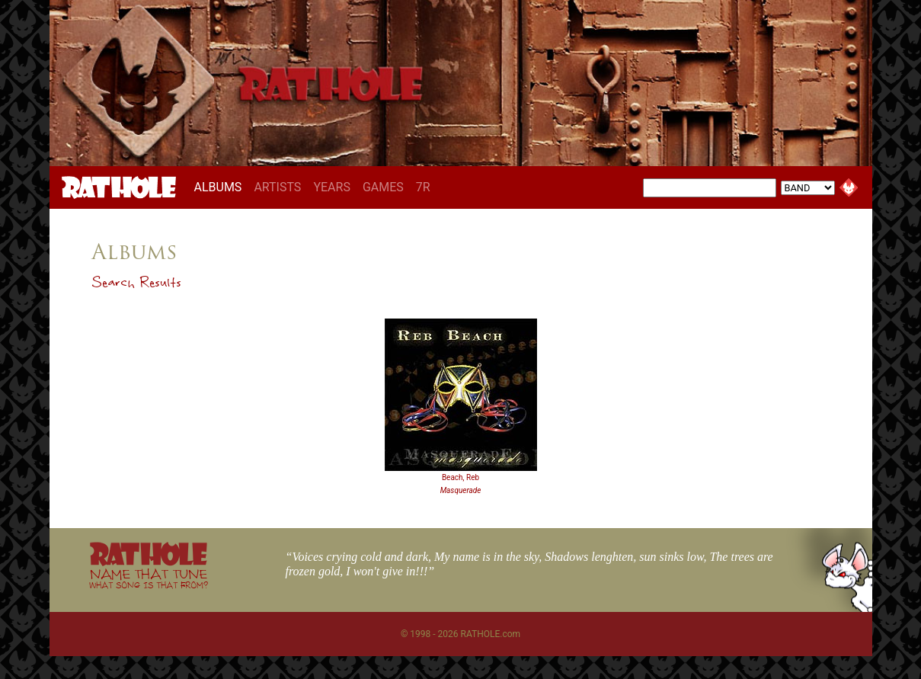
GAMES (383, 187)
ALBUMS (221, 186)
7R (423, 187)
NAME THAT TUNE (148, 578)
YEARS (331, 187)
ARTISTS (277, 187)
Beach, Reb (460, 477)
